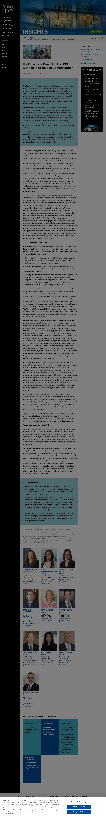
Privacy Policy (38, 804)
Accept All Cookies (79, 812)
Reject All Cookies (79, 806)
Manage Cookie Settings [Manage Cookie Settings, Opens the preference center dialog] (79, 802)
